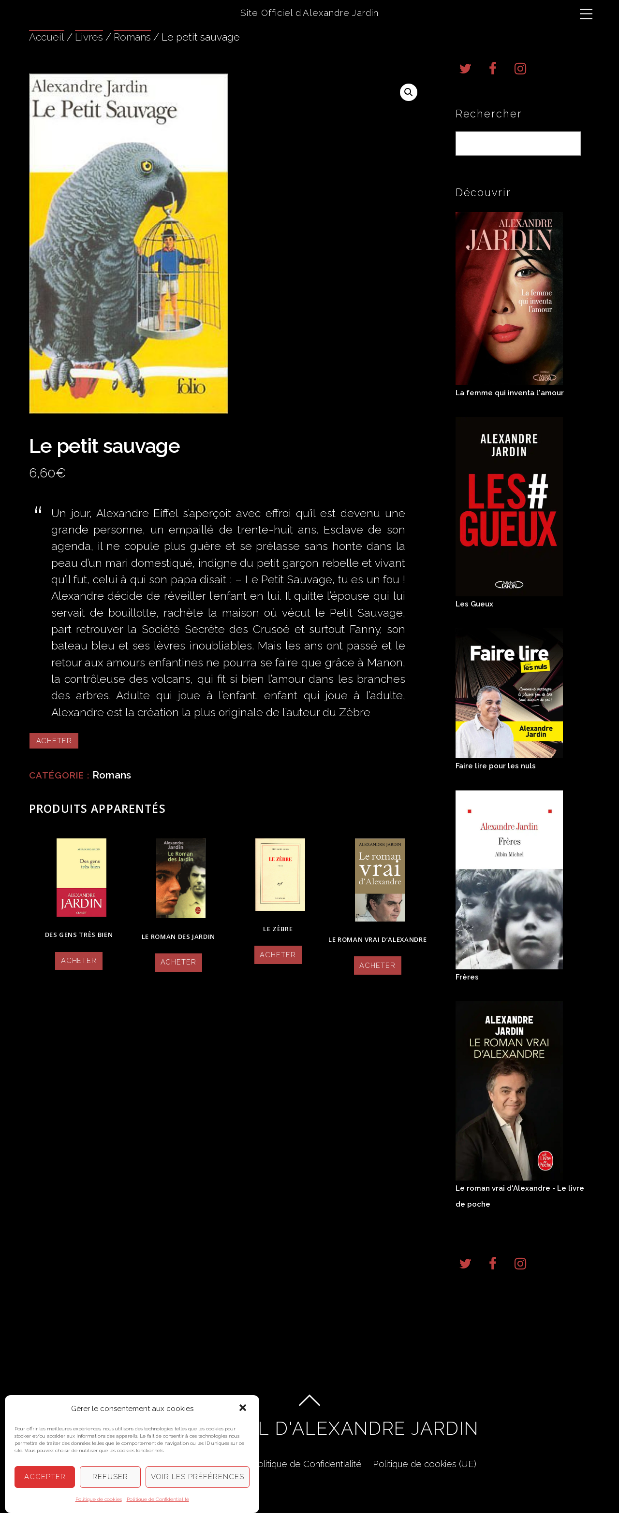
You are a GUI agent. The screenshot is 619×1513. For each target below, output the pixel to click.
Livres (89, 37)
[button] (244, 1408)
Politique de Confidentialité (158, 1499)
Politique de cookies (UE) (424, 1463)
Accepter (45, 1476)
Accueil (46, 37)
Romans (132, 37)
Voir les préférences (198, 1476)
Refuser (110, 1476)
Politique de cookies (98, 1499)
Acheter (54, 740)
